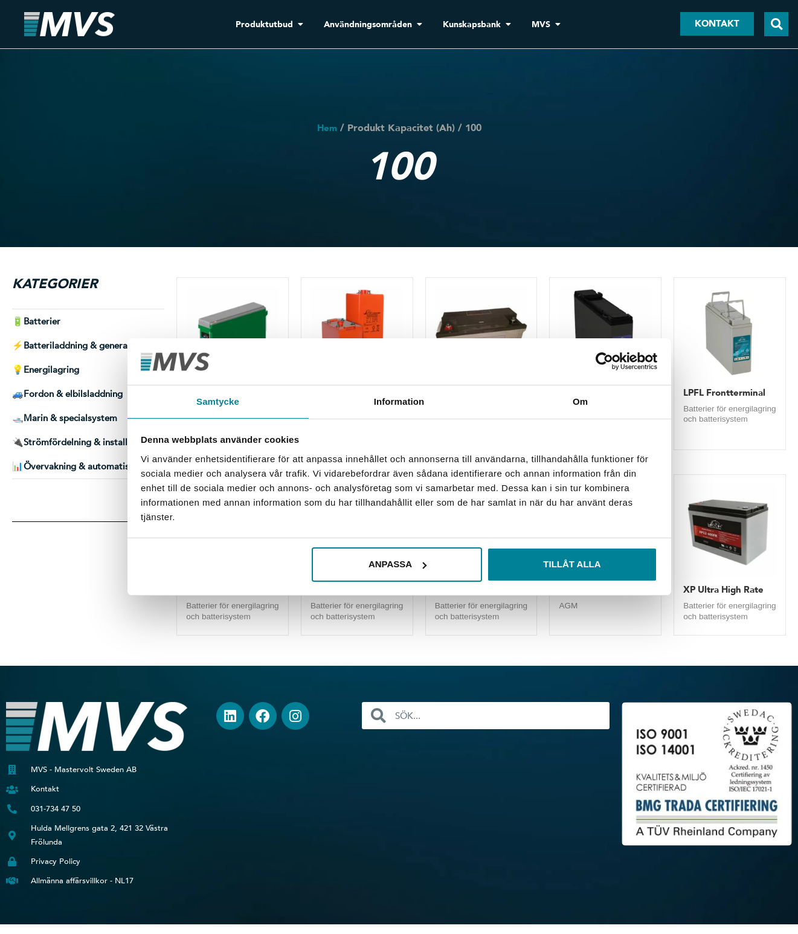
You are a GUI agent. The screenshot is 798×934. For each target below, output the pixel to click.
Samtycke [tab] (217, 401)
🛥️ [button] (64, 418)
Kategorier (54, 284)
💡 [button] (45, 370)
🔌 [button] (80, 442)
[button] (776, 24)
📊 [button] (81, 466)
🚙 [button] (67, 394)
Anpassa (397, 564)
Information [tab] (399, 401)
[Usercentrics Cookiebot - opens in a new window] (604, 361)
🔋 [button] (36, 321)
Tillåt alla (571, 564)
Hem (327, 128)
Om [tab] (580, 401)
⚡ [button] (80, 346)
